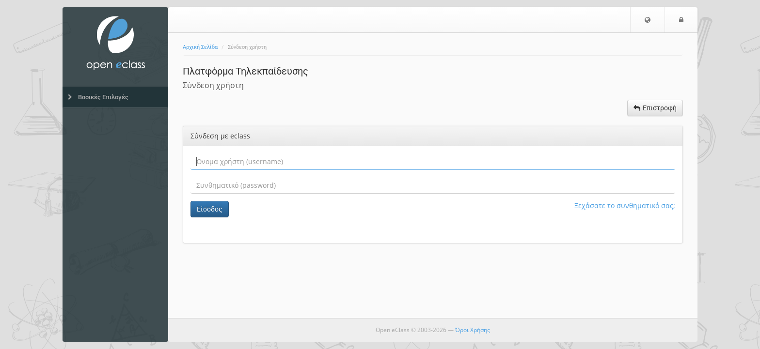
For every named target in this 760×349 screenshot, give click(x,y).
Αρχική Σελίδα (200, 47)
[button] (648, 19)
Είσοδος (209, 209)
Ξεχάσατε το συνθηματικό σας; (624, 205)
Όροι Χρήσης (472, 330)
